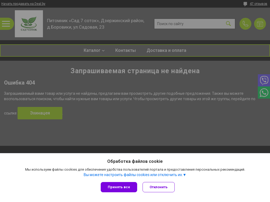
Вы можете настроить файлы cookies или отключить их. (133, 175)
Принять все (119, 187)
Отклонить (159, 187)
